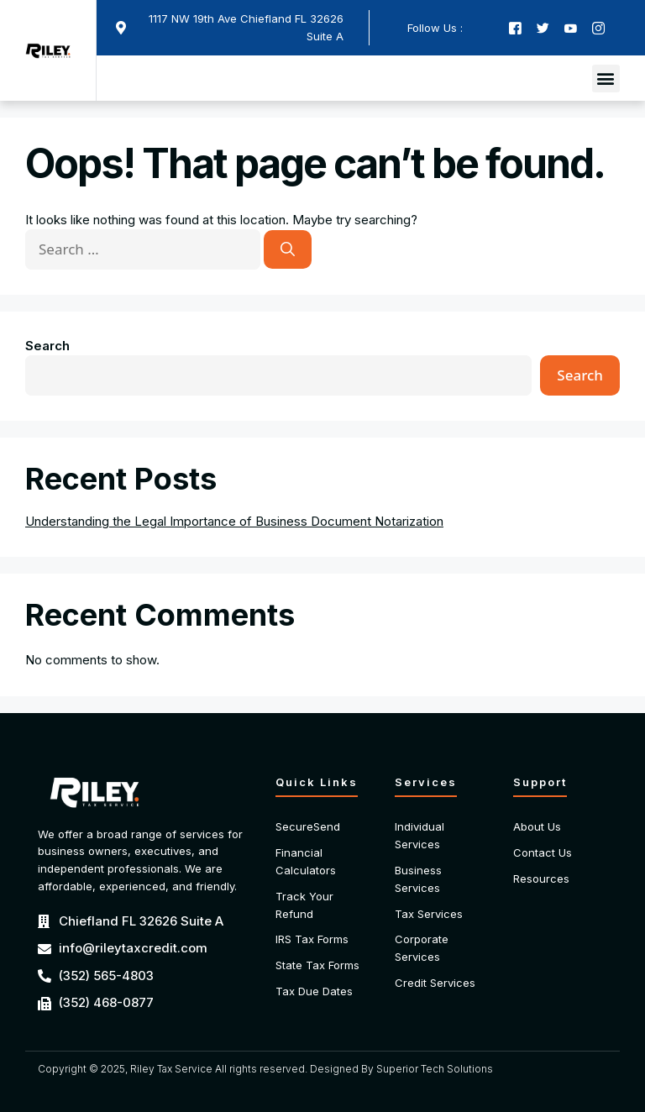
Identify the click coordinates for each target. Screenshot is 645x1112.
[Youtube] (570, 28)
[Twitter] (543, 28)
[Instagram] (598, 28)
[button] (606, 78)
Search (47, 346)
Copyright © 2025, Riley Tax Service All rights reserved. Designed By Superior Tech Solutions (265, 1068)
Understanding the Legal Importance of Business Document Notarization (234, 521)
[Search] (288, 249)
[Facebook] (515, 28)
